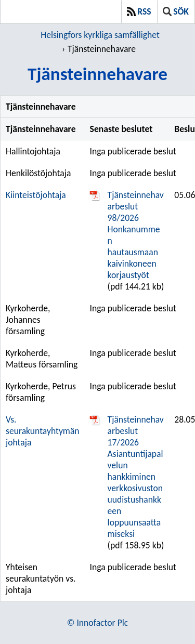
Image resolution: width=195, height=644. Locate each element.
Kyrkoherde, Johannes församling (28, 320)
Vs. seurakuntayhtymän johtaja (43, 431)
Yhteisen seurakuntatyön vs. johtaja (40, 578)
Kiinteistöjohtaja (36, 195)
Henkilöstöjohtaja (38, 173)
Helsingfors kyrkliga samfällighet (100, 35)
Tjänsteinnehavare (102, 49)
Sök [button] (176, 11)
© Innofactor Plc (97, 622)
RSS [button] (139, 11)
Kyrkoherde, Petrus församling (41, 391)
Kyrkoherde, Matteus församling (41, 358)
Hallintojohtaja (33, 151)
